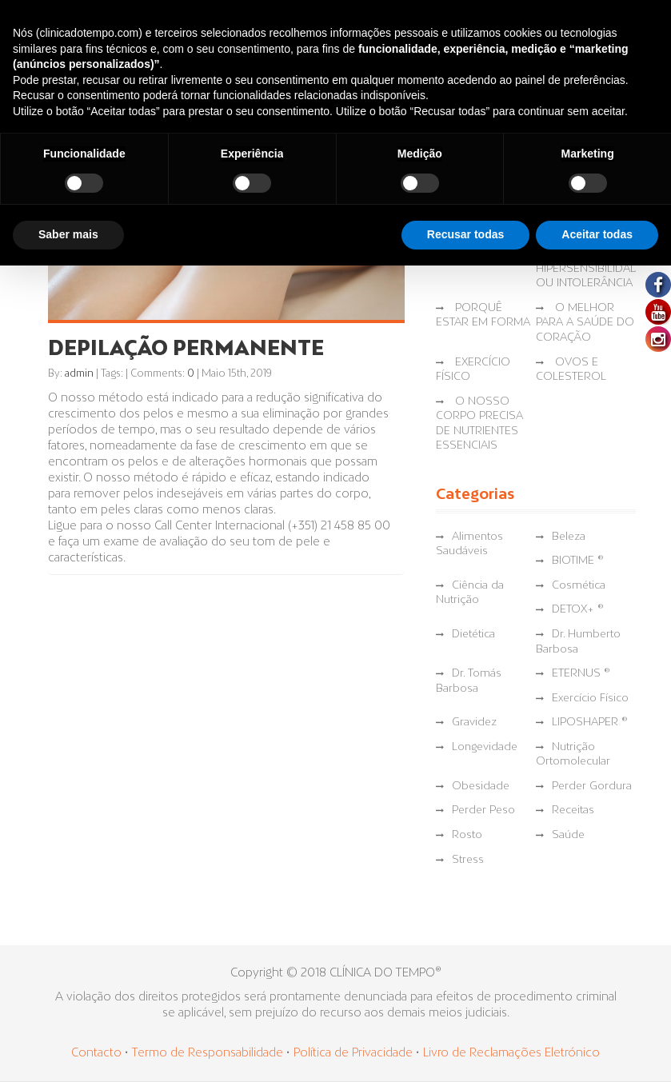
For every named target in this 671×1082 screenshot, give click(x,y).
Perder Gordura (592, 786)
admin (79, 374)
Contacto (96, 1053)
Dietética (473, 634)
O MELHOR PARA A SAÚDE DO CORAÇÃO (585, 323)
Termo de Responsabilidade (208, 1053)
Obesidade (480, 786)
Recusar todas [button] (465, 234)
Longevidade (484, 747)
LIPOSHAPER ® (590, 722)
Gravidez (474, 722)
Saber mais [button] (68, 234)
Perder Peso (483, 810)
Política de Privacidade (353, 1053)
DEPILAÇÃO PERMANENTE (186, 349)
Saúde (568, 835)
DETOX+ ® (578, 610)
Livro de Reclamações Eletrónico (511, 1053)
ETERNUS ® (581, 674)
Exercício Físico (590, 698)
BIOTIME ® (578, 561)
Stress (468, 860)
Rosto (467, 835)
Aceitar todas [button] (597, 234)
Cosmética (578, 586)
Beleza (568, 537)
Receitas (573, 810)
